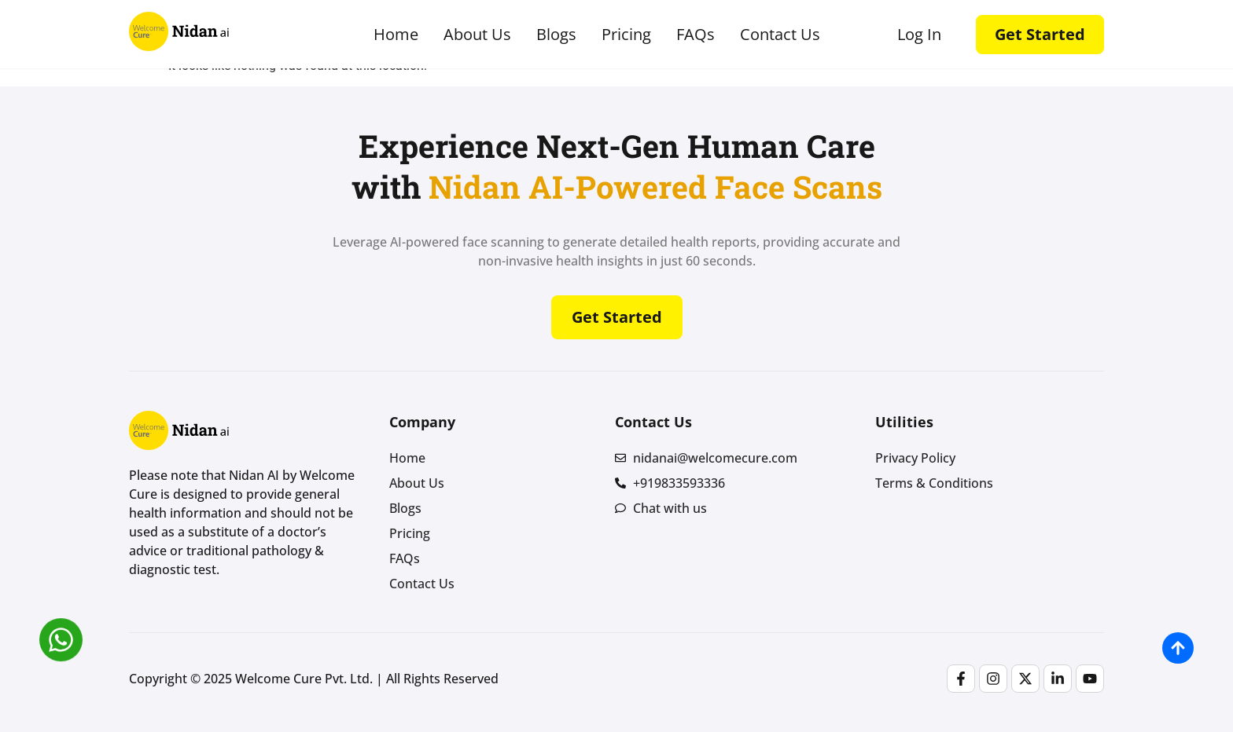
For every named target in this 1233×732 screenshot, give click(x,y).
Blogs (556, 34)
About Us (477, 34)
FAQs (695, 34)
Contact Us (780, 34)
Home (396, 34)
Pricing (626, 34)
